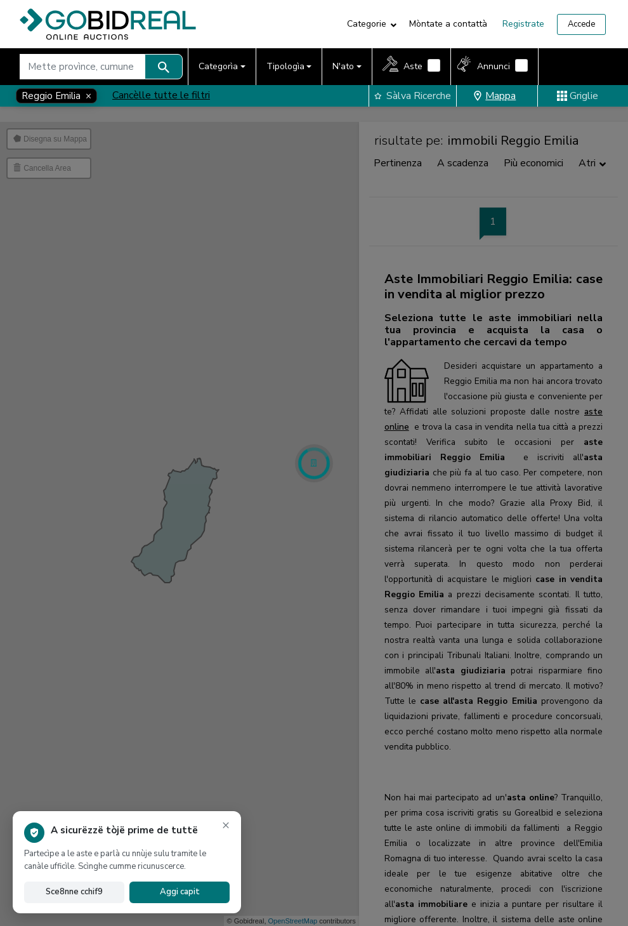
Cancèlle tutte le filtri (161, 95)
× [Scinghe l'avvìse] (226, 824)
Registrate (523, 24)
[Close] (56, 95)
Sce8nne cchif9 (74, 891)
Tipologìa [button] (285, 66)
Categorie (366, 24)
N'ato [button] (343, 66)
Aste (412, 66)
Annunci (493, 66)
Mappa (494, 96)
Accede (581, 24)
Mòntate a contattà (448, 24)
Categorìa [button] (218, 66)
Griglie (577, 96)
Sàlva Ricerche (412, 96)
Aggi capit (180, 891)
